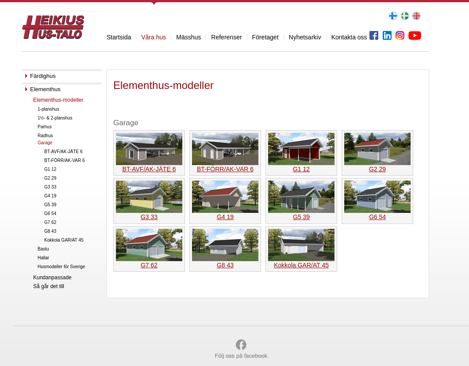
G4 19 (50, 195)
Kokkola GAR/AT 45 (64, 240)
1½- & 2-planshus (55, 118)
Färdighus (43, 76)
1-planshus (48, 109)
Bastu (43, 249)
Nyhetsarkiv (305, 37)
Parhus (45, 126)
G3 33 (50, 187)
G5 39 (50, 204)
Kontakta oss (349, 37)
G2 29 (50, 178)
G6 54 (50, 213)
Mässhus (188, 37)
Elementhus (45, 89)
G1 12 (50, 169)
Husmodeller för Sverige (61, 266)
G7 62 (50, 222)
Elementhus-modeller (58, 100)
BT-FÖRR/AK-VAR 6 (64, 160)
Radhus (45, 135)
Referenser (226, 37)
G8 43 (50, 231)
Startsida (119, 37)
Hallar (43, 257)
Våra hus (153, 37)
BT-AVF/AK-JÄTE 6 (63, 151)
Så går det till (48, 286)
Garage (45, 142)
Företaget (265, 37)
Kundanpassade (52, 277)
